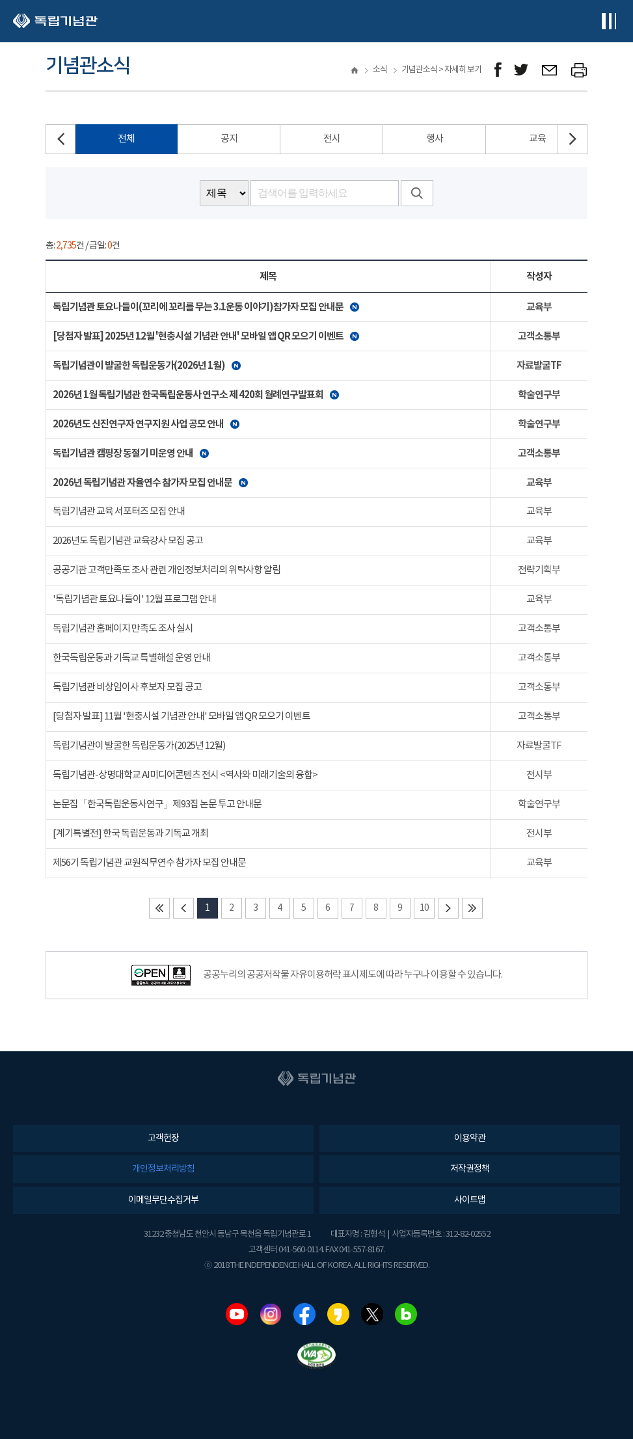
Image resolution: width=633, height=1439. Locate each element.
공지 (229, 138)
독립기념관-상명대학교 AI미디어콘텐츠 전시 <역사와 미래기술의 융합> (185, 775)
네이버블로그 (406, 1314)
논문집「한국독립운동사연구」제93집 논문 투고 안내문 (157, 804)
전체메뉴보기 (608, 21)
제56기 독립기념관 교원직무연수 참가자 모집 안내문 (149, 862)
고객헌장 (163, 1138)
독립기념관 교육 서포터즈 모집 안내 (119, 511)
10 (424, 908)
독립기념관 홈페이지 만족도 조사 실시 (123, 628)
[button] (572, 139)
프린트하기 (579, 70)
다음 (448, 908)
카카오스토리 (338, 1314)
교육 (537, 138)
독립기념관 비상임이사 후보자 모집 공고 (127, 687)
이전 (183, 908)
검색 (417, 193)
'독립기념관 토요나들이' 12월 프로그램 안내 (134, 599)
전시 (331, 138)
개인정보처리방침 (163, 1169)
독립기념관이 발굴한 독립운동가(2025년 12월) (139, 745)
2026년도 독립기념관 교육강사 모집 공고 (128, 540)
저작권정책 (469, 1169)
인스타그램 (271, 1314)
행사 (434, 138)
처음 (159, 908)
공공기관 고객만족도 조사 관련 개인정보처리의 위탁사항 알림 (166, 570)
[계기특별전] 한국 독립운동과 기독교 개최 (130, 833)
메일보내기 (550, 70)
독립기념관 (55, 21)
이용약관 (469, 1138)
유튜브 (237, 1314)
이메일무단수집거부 (163, 1200)
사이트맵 (469, 1200)
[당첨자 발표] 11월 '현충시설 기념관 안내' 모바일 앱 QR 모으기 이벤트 (181, 716)
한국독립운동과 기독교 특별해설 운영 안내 (131, 658)
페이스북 (304, 1314)
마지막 (472, 908)
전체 (126, 138)
